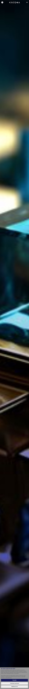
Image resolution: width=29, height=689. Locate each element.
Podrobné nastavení (14, 683)
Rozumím (14, 680)
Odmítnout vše (14, 686)
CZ (27, 2)
